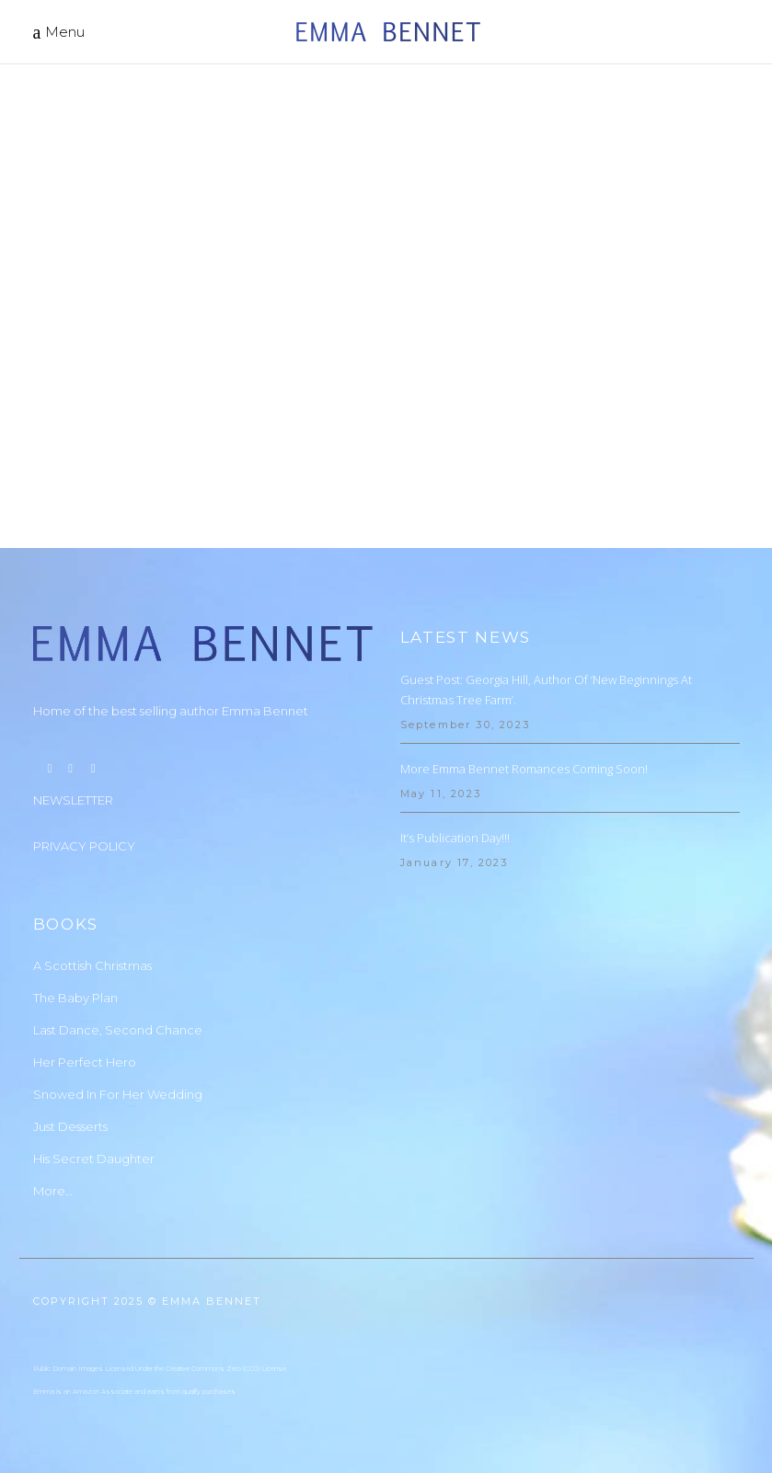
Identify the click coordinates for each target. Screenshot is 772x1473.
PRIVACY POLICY (84, 846)
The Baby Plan (75, 997)
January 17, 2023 (454, 862)
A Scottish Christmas (92, 965)
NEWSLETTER (73, 800)
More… (53, 1190)
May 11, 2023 (440, 793)
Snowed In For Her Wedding (117, 1094)
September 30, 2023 (465, 724)
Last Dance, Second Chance (117, 1029)
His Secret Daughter (94, 1158)
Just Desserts (70, 1126)
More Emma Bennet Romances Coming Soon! (524, 768)
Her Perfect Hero (84, 1062)
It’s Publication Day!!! (455, 837)
